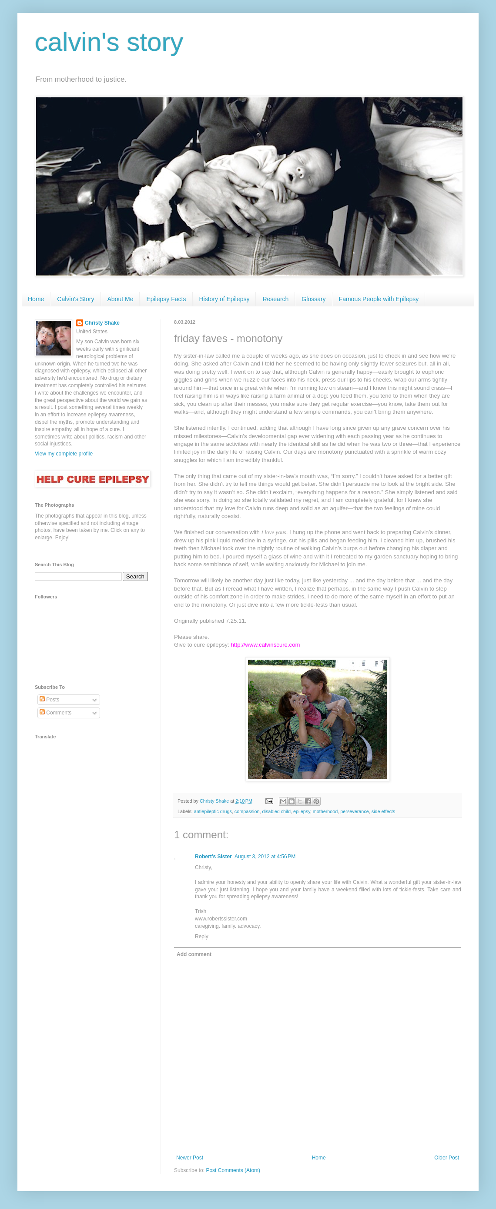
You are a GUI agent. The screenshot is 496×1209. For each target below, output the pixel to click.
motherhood (325, 811)
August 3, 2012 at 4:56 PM (265, 857)
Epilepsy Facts (166, 299)
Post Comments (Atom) (233, 1170)
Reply (201, 936)
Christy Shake (102, 323)
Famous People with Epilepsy (379, 299)
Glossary (313, 299)
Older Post (446, 1158)
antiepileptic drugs (213, 811)
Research (275, 299)
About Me (120, 299)
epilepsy (301, 811)
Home (36, 299)
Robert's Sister (213, 857)
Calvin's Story (75, 299)
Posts (49, 700)
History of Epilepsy (224, 299)
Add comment (194, 954)
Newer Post (189, 1158)
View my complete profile (64, 454)
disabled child (276, 811)
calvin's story (109, 41)
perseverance (354, 811)
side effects (383, 811)
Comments (55, 713)
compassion (247, 811)
